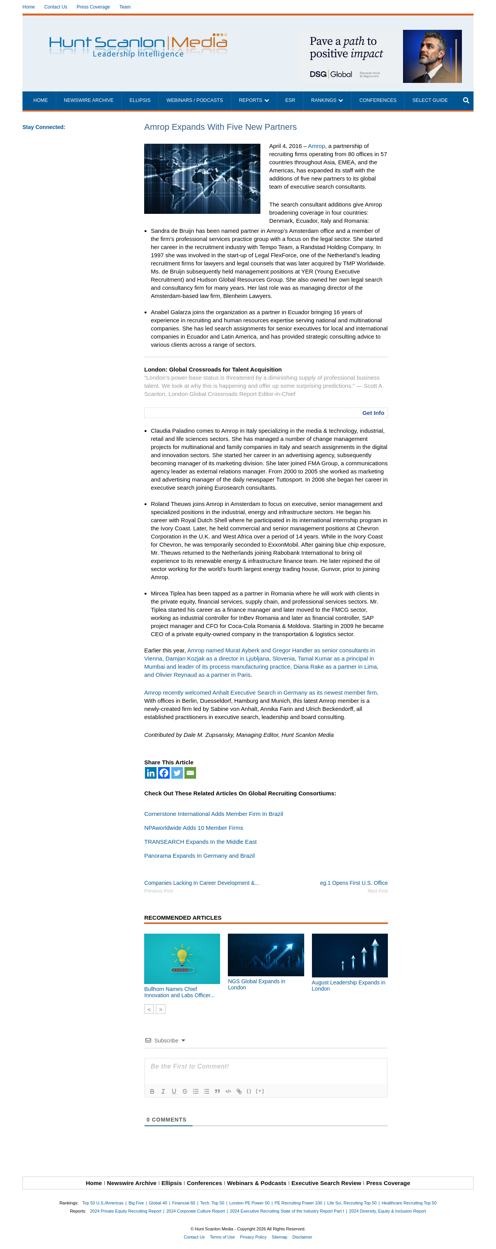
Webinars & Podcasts (256, 1183)
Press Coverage (93, 7)
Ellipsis (139, 100)
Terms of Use (222, 1237)
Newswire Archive (89, 100)
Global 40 (158, 1203)
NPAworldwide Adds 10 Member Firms (193, 827)
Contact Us (55, 7)
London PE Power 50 (249, 1203)
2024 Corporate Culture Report (195, 1211)
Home (28, 7)
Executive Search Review (326, 1183)
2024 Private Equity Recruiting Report (125, 1211)
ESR (290, 100)
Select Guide (430, 100)
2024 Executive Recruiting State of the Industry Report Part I (287, 1211)
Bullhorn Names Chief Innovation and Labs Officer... (179, 992)
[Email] (190, 773)
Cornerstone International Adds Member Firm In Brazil (213, 813)
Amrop (316, 146)
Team (125, 7)
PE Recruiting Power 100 (298, 1203)
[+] (260, 1091)
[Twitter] (177, 773)
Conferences (377, 100)
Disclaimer (302, 1237)
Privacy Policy (253, 1237)
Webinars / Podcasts (195, 100)
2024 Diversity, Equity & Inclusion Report (387, 1211)
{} (249, 1091)
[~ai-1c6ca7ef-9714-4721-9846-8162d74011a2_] (380, 34)
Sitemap (279, 1237)
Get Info (373, 412)
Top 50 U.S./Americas (102, 1203)
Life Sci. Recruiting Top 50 (352, 1203)
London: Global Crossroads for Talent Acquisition (213, 369)
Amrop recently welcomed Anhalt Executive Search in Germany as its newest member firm (260, 692)
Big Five (136, 1203)
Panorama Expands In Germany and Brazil (199, 855)
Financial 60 (183, 1203)
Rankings (323, 100)
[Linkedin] (151, 773)
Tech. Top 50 (212, 1203)
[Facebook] (164, 773)
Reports (250, 100)
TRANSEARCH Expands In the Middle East (200, 841)
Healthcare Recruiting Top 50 (409, 1203)
